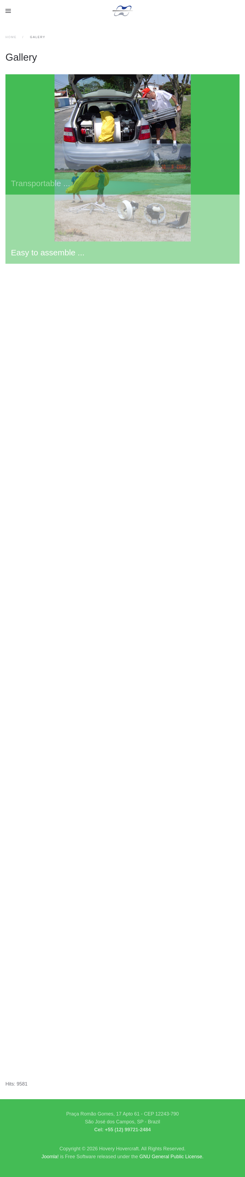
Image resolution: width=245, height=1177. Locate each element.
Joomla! (50, 1156)
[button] (8, 11)
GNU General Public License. (172, 1156)
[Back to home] (123, 11)
